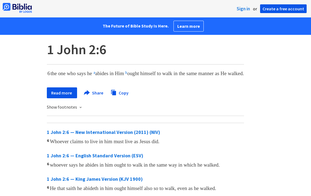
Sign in (243, 9)
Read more (62, 93)
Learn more (188, 26)
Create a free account (283, 8)
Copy (120, 92)
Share (94, 93)
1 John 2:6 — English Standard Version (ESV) (95, 155)
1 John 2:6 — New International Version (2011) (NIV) (103, 132)
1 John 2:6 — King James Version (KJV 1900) (95, 179)
